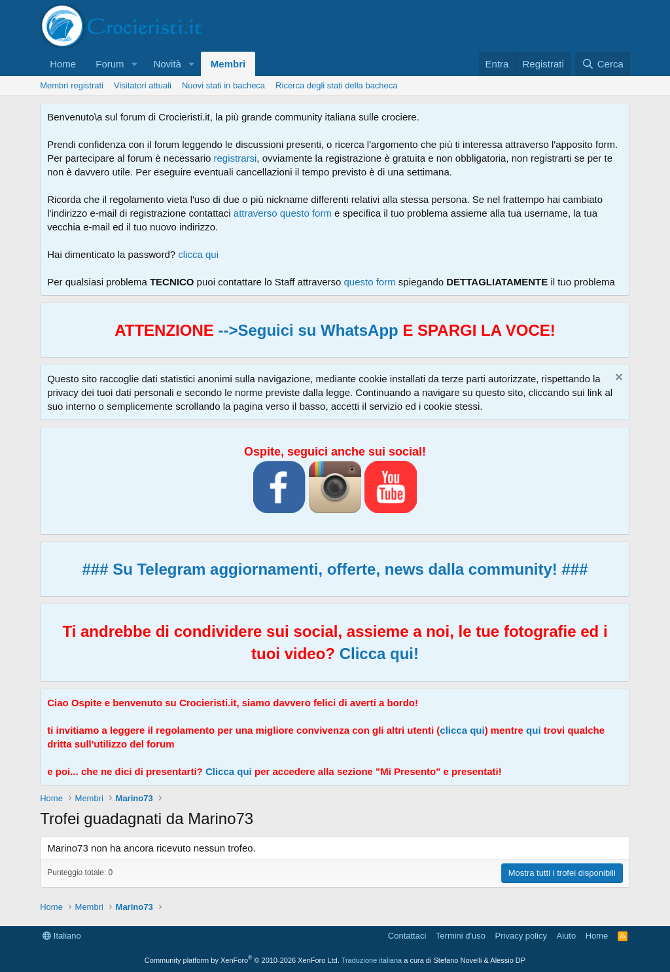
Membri (228, 63)
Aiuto (566, 936)
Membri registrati (71, 85)
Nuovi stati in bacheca (223, 85)
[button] (134, 64)
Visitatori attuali (142, 85)
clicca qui (198, 254)
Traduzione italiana (372, 960)
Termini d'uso (460, 936)
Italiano (62, 936)
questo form (369, 281)
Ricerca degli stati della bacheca (336, 85)
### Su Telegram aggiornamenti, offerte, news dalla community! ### (335, 569)
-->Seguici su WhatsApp (306, 330)
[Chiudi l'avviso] (617, 379)
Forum (110, 63)
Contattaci (407, 936)
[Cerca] (602, 64)
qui (533, 730)
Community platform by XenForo (242, 960)
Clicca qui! (379, 653)
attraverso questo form (283, 213)
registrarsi (235, 158)
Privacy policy (521, 936)
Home (63, 63)
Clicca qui (228, 771)
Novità (167, 63)
